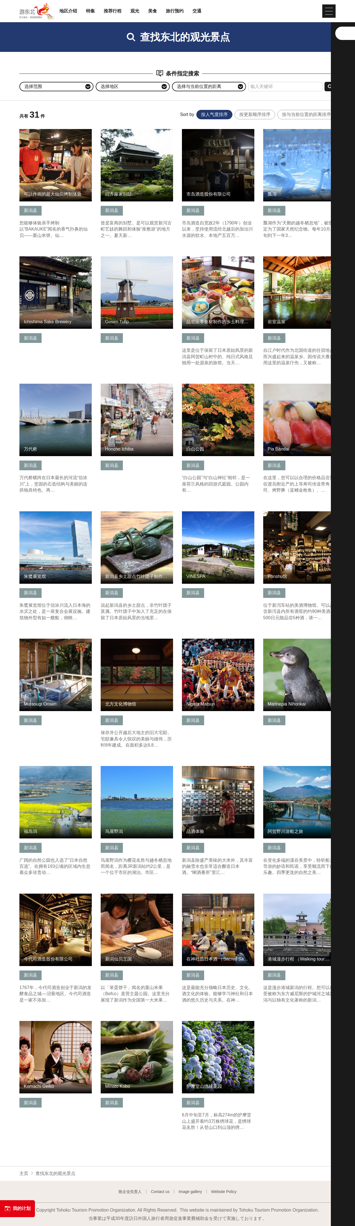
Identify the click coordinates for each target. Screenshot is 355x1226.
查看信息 (28, 131)
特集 (90, 11)
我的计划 (17, 1208)
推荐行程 (112, 11)
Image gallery (190, 1192)
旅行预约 (175, 11)
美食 (152, 11)
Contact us (160, 1192)
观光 (134, 11)
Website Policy (224, 1192)
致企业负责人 (130, 1192)
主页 (23, 1173)
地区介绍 (68, 11)
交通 (196, 11)
